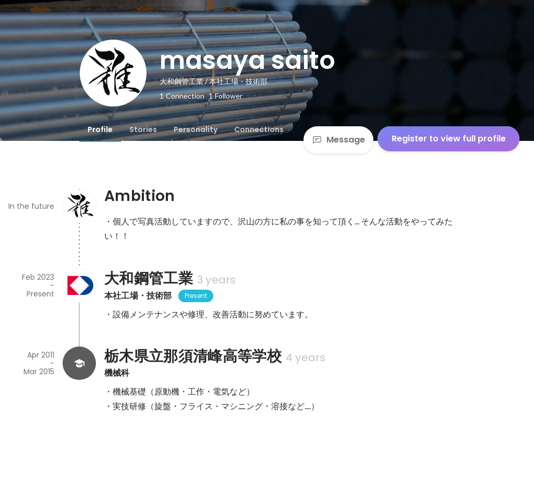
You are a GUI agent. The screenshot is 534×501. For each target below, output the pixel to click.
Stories (143, 129)
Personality (195, 129)
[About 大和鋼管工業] (79, 285)
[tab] (100, 129)
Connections (259, 129)
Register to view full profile (449, 139)
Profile (100, 129)
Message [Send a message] (338, 140)
